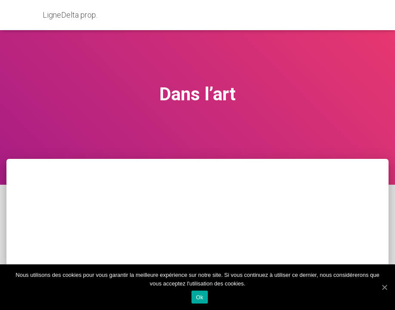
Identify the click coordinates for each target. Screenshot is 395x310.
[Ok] (384, 287)
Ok (199, 297)
